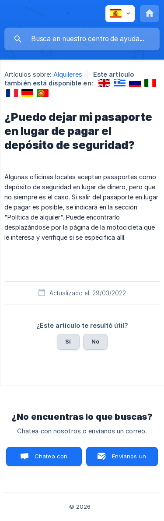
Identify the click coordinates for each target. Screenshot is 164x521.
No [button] (95, 341)
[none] (120, 13)
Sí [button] (68, 341)
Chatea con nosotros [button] (49, 459)
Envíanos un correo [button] (129, 459)
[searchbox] (82, 39)
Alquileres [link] (67, 74)
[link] (104, 83)
